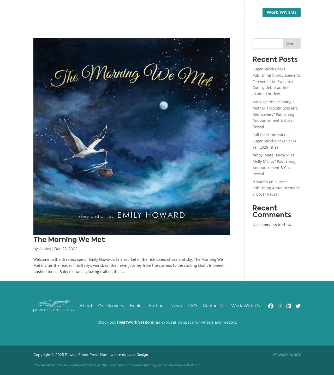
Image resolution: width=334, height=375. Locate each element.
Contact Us (242, 13)
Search (292, 43)
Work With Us (281, 13)
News (180, 13)
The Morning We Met (69, 240)
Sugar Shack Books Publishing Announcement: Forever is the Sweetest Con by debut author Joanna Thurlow (276, 81)
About (80, 13)
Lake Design (137, 355)
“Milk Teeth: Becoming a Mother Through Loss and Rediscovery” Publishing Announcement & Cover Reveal (275, 114)
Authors (158, 13)
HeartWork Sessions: (136, 322)
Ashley (45, 249)
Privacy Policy (287, 354)
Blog (198, 13)
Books (136, 13)
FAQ (214, 13)
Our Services (108, 13)
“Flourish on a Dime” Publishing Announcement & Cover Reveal (276, 188)
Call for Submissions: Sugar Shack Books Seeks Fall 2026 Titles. (274, 141)
